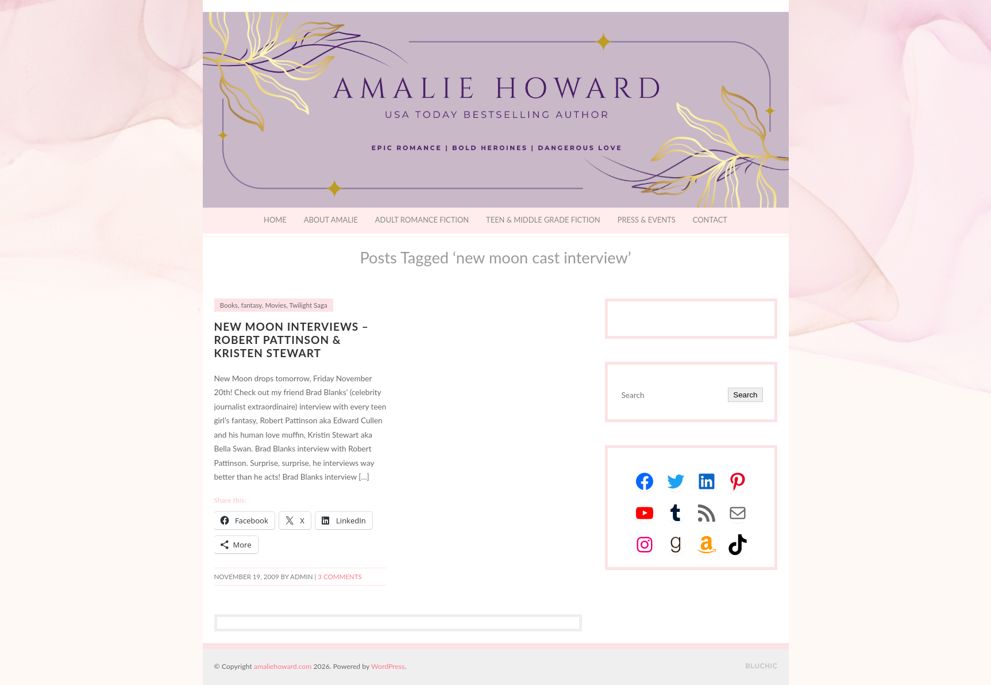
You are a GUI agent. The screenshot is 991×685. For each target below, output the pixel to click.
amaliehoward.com (282, 666)
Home (275, 219)
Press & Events (647, 219)
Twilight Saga (308, 305)
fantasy (251, 305)
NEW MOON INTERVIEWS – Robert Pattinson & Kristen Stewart (291, 339)
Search (745, 395)
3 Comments (339, 576)
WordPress (387, 666)
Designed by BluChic (761, 666)
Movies (275, 305)
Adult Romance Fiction (422, 219)
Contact (710, 219)
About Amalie (331, 219)
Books (229, 305)
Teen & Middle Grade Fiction (543, 219)
